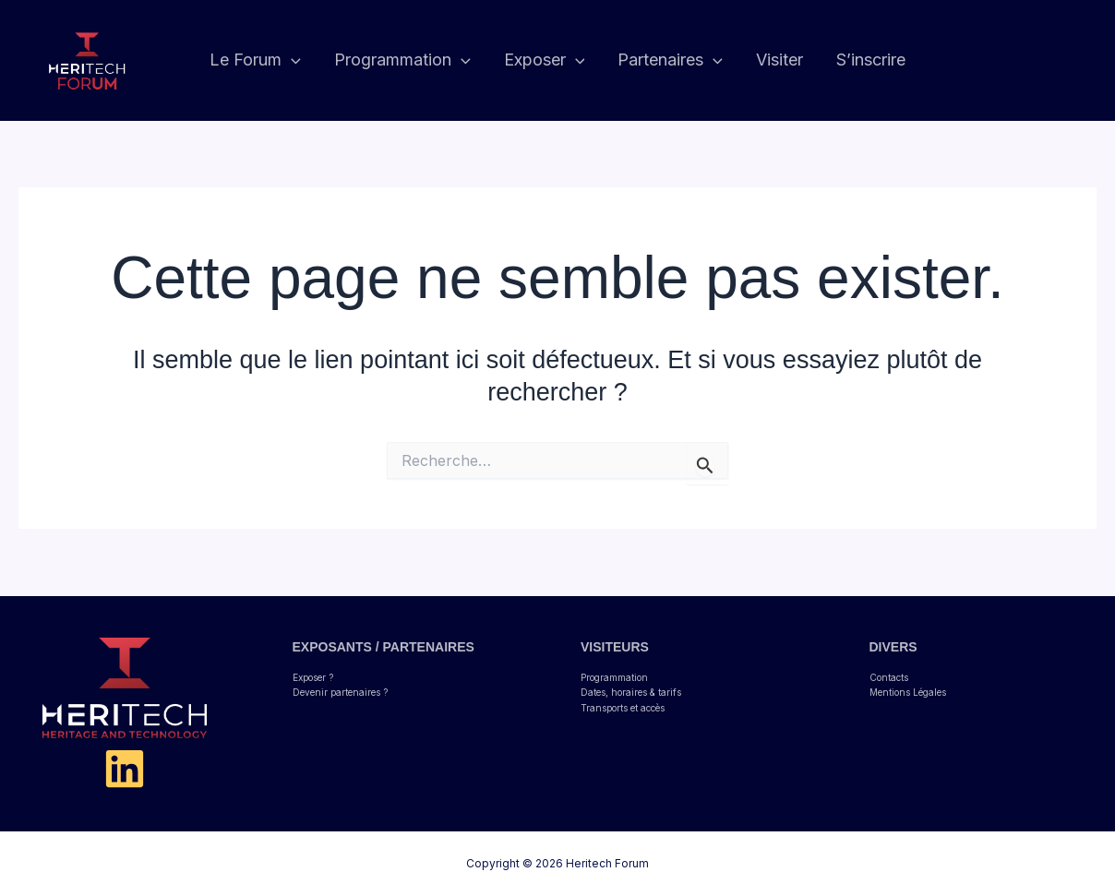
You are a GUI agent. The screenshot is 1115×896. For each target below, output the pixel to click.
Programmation (614, 677)
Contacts (888, 677)
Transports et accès (623, 707)
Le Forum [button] (255, 60)
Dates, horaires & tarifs (631, 692)
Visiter (779, 59)
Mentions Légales (907, 692)
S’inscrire (870, 59)
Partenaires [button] (670, 60)
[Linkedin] (124, 768)
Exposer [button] (544, 60)
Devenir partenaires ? (340, 692)
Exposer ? (313, 677)
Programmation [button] (402, 60)
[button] (291, 60)
